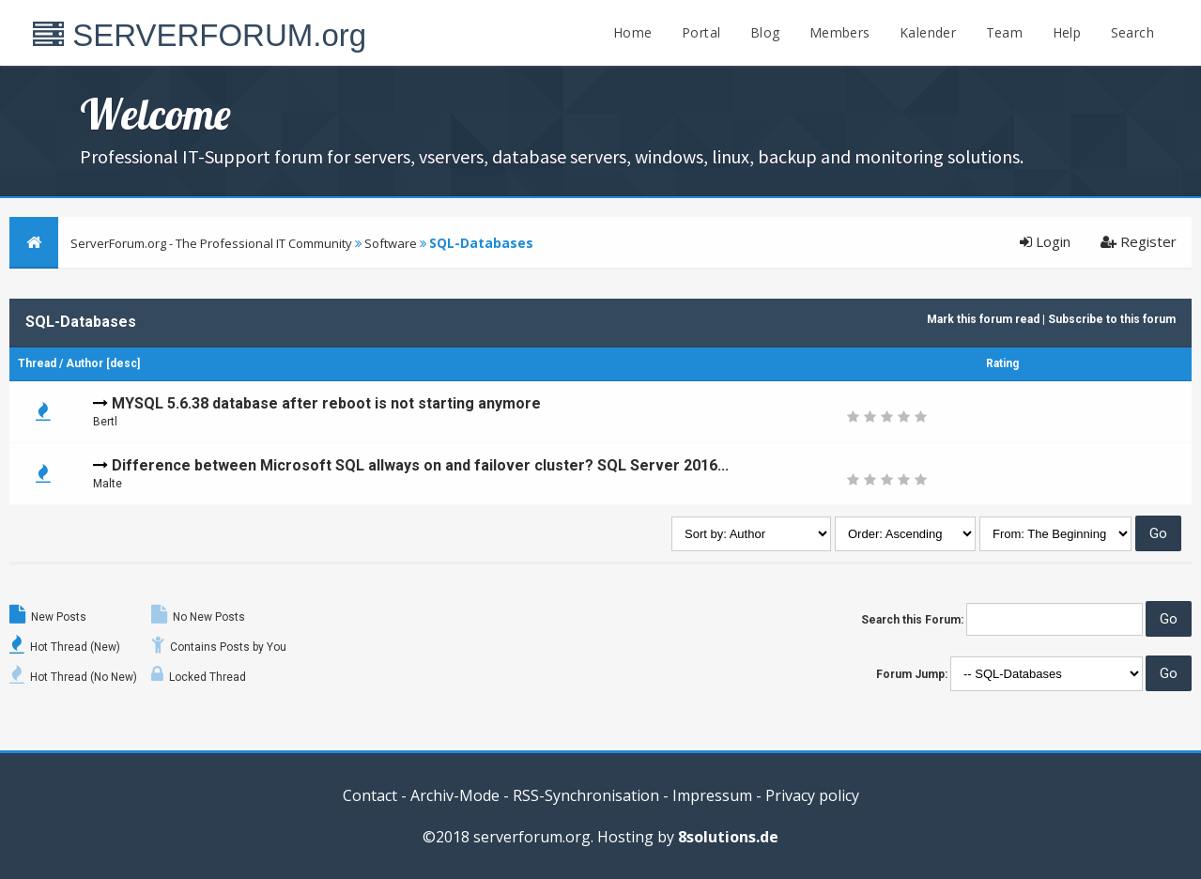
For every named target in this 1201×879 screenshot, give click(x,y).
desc (123, 363)
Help (1067, 32)
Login (1045, 241)
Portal (701, 32)
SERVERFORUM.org (199, 35)
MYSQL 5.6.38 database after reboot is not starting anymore (326, 403)
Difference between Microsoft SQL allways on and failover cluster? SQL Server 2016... (420, 465)
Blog (765, 32)
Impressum (712, 795)
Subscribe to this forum (1112, 319)
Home (633, 32)
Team (1005, 32)
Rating (1002, 363)
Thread (37, 363)
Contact (370, 795)
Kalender (928, 32)
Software (390, 243)
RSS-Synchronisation (586, 795)
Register (1139, 241)
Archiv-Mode (455, 795)
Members (839, 32)
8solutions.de (728, 836)
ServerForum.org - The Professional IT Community (211, 243)
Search (1132, 32)
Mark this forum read (983, 319)
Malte (107, 483)
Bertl (105, 421)
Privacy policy (812, 795)
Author (84, 363)
